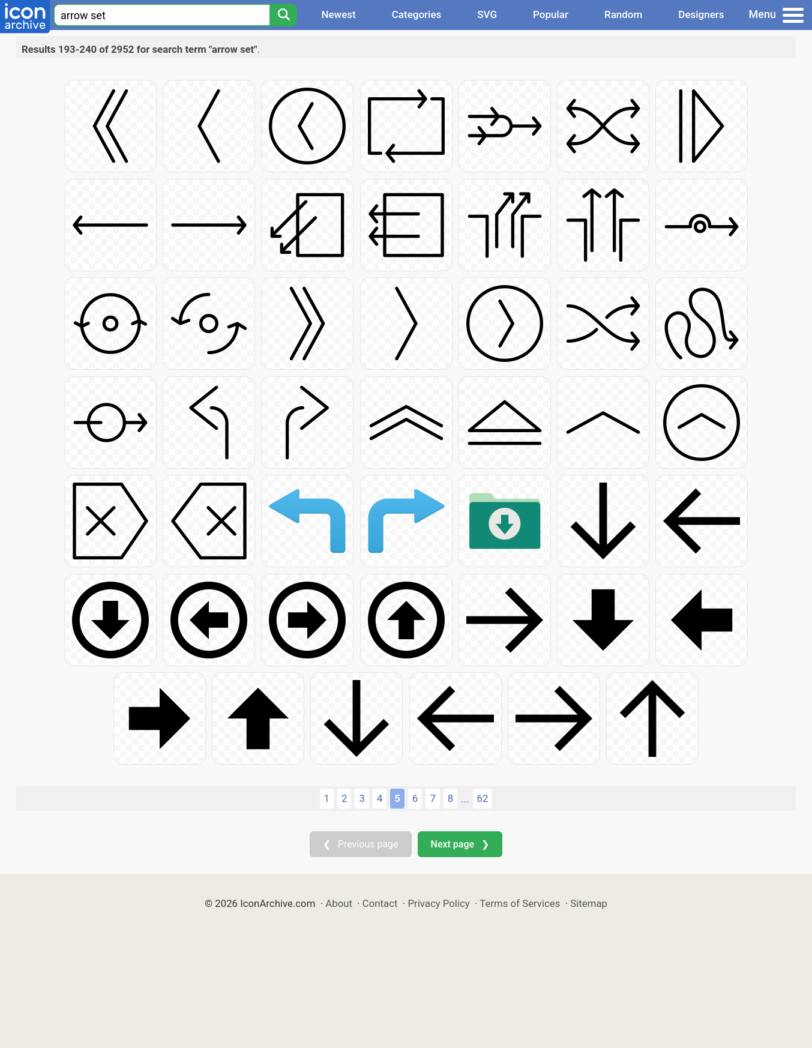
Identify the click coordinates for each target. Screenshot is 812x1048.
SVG (487, 14)
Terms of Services (520, 903)
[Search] (283, 15)
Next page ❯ (460, 844)
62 (483, 798)
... (465, 799)
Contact (380, 903)
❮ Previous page (360, 844)
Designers (701, 14)
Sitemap (588, 903)
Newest (338, 14)
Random (623, 14)
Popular (550, 14)
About (338, 903)
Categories (417, 14)
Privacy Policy (438, 903)
